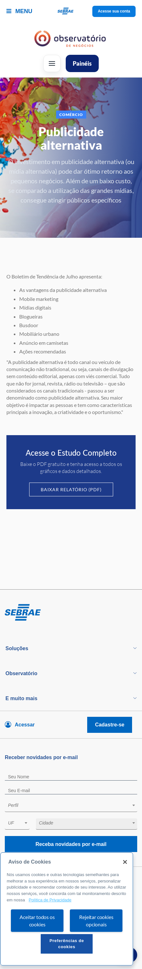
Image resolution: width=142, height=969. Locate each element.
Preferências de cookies (66, 943)
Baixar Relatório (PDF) (71, 489)
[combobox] (71, 806)
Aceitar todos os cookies (37, 920)
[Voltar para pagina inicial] (71, 612)
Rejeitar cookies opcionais (96, 920)
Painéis (82, 63)
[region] (66, 909)
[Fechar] (125, 862)
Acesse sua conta (114, 11)
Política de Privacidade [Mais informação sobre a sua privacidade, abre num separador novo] (50, 900)
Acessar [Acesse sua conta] (25, 724)
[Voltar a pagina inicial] (71, 11)
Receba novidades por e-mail (71, 844)
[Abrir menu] (52, 63)
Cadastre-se (109, 724)
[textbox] (74, 805)
